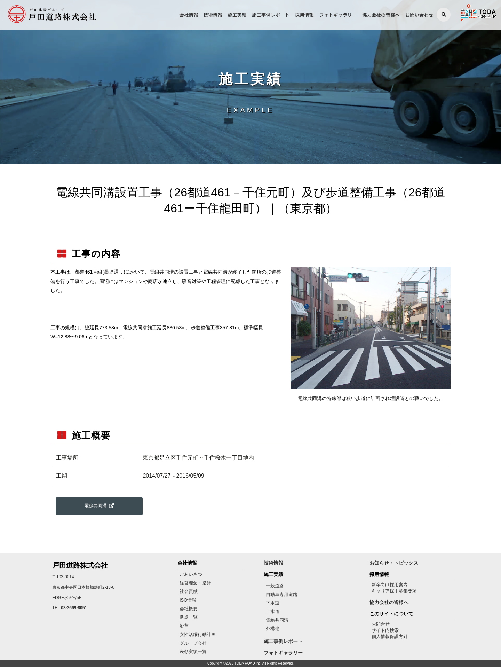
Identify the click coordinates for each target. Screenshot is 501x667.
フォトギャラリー (338, 15)
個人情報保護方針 (390, 636)
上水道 (272, 611)
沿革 (184, 625)
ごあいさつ (191, 574)
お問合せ (381, 624)
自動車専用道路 (281, 594)
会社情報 (188, 15)
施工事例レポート (270, 15)
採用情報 (304, 15)
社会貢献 (189, 591)
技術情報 (213, 15)
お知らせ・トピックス (393, 563)
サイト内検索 (385, 630)
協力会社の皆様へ (381, 15)
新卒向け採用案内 (390, 584)
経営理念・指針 (195, 583)
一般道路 (275, 585)
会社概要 (189, 608)
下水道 (272, 602)
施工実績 (237, 15)
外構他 (272, 628)
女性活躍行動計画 (198, 634)
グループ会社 (193, 643)
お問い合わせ (419, 15)
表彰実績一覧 (193, 651)
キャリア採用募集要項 (394, 591)
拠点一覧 (189, 617)
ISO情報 (188, 600)
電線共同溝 (277, 620)
